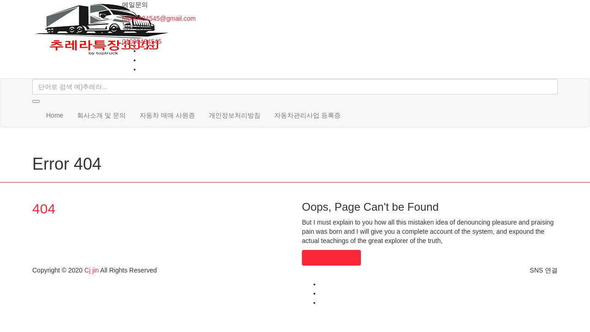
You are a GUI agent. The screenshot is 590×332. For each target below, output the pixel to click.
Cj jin (91, 270)
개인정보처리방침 (234, 115)
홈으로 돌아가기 (331, 257)
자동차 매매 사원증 (167, 115)
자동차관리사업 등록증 (307, 115)
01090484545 (142, 41)
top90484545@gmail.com (159, 18)
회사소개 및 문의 (101, 115)
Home (54, 115)
